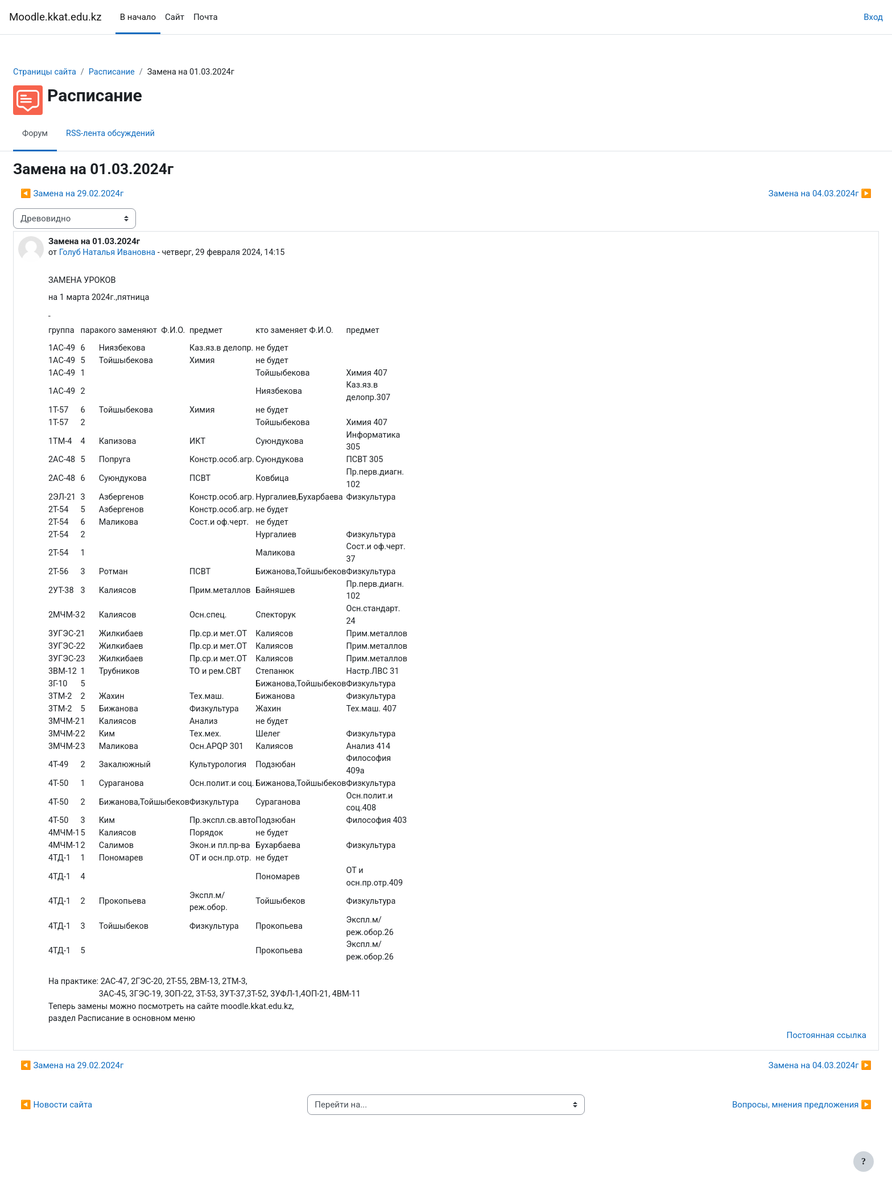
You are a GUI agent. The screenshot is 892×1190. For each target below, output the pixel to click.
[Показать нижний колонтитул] (863, 1161)
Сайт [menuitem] (174, 17)
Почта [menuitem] (205, 17)
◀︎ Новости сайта (83, 1127)
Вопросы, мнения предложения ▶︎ (774, 1127)
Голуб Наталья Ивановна (136, 253)
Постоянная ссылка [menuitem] (799, 1058)
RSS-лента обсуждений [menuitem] (140, 134)
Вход (873, 17)
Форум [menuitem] (62, 134)
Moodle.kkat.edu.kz (55, 17)
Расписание (142, 72)
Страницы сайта (73, 72)
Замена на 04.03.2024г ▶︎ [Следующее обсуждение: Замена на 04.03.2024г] (792, 194)
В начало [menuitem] (138, 17)
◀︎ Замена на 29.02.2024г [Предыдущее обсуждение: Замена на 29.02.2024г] (99, 194)
